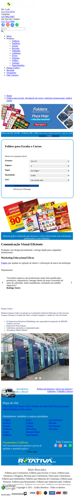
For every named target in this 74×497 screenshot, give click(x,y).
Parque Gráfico (13, 68)
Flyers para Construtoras (59, 476)
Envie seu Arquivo (64, 389)
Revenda (10, 70)
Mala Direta (31, 429)
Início (9, 36)
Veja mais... (54, 429)
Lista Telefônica (56, 420)
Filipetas (15, 58)
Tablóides (7, 435)
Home (5, 406)
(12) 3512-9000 (8, 21)
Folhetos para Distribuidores (58, 485)
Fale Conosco (12, 75)
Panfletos (16, 43)
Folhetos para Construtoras (16, 473)
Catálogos (16, 53)
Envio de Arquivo (61, 406)
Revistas (15, 48)
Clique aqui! (31, 451)
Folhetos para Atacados (35, 485)
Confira (49, 136)
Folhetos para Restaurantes (23, 482)
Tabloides (16, 51)
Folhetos (15, 41)
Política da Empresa (45, 389)
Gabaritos (51, 391)
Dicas (50, 406)
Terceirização (54, 426)
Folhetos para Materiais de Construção (42, 479)
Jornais (15, 46)
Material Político (33, 432)
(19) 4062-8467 (8, 16)
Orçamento (11, 72)
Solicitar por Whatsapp (22, 189)
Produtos (10, 38)
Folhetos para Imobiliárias (13, 479)
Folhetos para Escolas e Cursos (42, 473)
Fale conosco (26, 409)
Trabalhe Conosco (65, 391)
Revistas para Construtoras (36, 476)
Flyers (14, 55)
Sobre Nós (13, 406)
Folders (15, 60)
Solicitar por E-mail (21, 186)
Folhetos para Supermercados (49, 482)
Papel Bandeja (18, 65)
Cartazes (15, 63)
